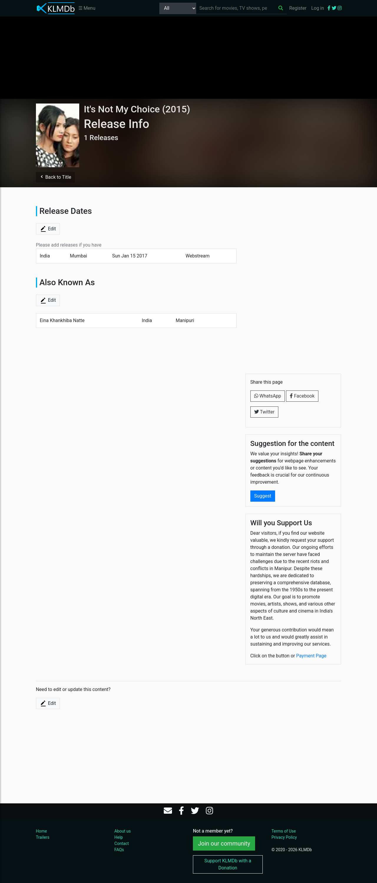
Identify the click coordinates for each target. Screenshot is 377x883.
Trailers (42, 837)
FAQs (119, 849)
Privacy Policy (284, 837)
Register (298, 8)
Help (118, 837)
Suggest (262, 496)
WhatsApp (267, 396)
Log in (317, 8)
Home (41, 831)
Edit (48, 228)
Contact (121, 843)
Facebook (302, 396)
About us (122, 831)
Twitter (264, 412)
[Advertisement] (188, 57)
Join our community (224, 843)
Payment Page (311, 656)
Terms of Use (284, 831)
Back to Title (55, 177)
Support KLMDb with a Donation (227, 864)
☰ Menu (86, 8)
